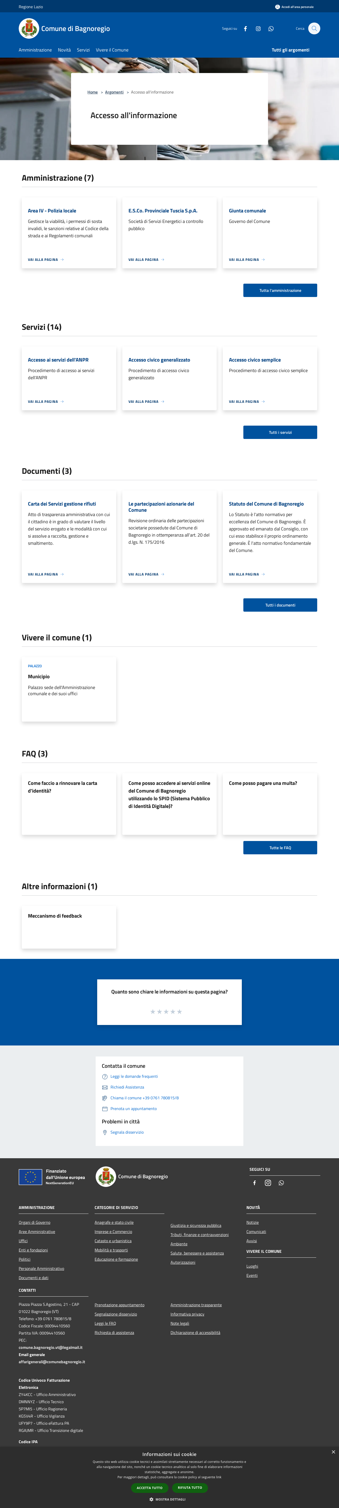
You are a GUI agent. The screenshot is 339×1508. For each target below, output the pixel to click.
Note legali (180, 1323)
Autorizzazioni (183, 1262)
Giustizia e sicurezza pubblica (196, 1225)
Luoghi (252, 1266)
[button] (169, 1499)
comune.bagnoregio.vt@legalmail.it (51, 1347)
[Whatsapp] (268, 28)
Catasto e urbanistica (113, 1241)
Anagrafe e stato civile (114, 1222)
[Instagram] (256, 28)
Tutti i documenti (280, 605)
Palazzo (35, 666)
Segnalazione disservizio (116, 1314)
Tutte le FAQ (280, 848)
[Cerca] (314, 28)
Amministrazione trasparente (196, 1305)
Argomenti (114, 92)
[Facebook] (243, 28)
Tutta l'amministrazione (280, 290)
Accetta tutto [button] (150, 1488)
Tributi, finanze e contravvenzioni (200, 1235)
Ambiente (179, 1244)
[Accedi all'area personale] (294, 7)
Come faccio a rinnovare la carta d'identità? (62, 787)
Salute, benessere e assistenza (197, 1253)
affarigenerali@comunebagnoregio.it (52, 1362)
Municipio (39, 676)
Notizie (252, 1222)
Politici (25, 1259)
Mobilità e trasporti (111, 1250)
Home (92, 92)
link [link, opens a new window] (219, 1477)
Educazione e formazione (116, 1259)
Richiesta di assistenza (114, 1332)
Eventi (252, 1275)
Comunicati (256, 1231)
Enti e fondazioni (33, 1250)
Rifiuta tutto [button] (190, 1487)
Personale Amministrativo (41, 1268)
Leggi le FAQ (105, 1323)
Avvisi (251, 1241)
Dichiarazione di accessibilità (195, 1332)
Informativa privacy (187, 1314)
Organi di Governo (34, 1222)
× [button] (333, 1452)
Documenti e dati (33, 1278)
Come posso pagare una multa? (263, 783)
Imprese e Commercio (113, 1231)
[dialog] (169, 1477)
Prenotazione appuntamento (119, 1305)
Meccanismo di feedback (55, 916)
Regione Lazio (31, 7)
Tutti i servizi (280, 432)
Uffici (23, 1241)
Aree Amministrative (37, 1231)
